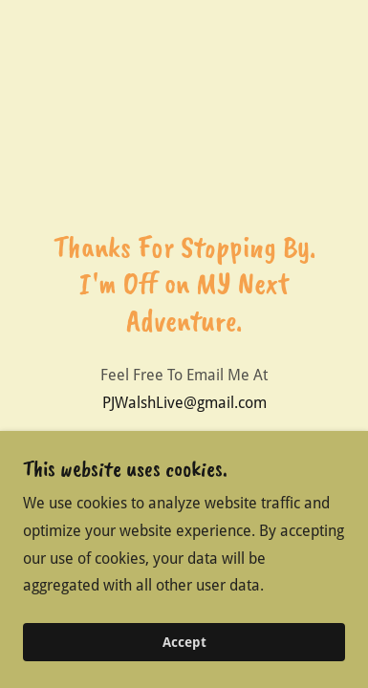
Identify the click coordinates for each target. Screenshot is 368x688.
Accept (184, 669)
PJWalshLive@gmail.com (184, 403)
